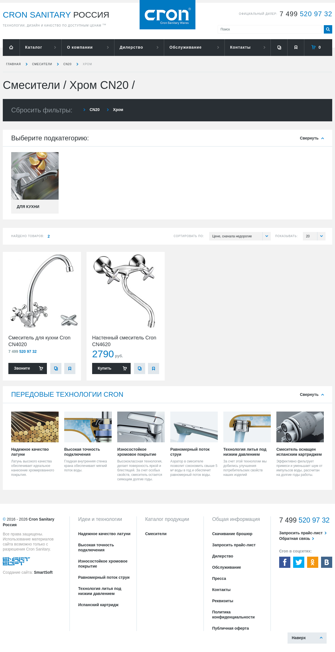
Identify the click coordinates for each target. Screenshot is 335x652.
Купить (104, 368)
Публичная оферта (230, 628)
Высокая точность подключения (96, 547)
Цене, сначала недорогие (241, 236)
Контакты (240, 47)
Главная (13, 64)
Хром (87, 64)
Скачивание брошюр (232, 533)
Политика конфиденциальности (233, 614)
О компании (80, 47)
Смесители (42, 64)
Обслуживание (185, 47)
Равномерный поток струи (104, 577)
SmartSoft (43, 572)
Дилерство (131, 47)
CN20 (67, 64)
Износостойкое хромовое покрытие (103, 563)
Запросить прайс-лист (234, 545)
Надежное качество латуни (104, 533)
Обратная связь (294, 538)
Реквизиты (222, 601)
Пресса (219, 578)
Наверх (299, 638)
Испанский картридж (98, 605)
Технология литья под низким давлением (99, 591)
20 (316, 236)
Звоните (22, 368)
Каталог (33, 47)
